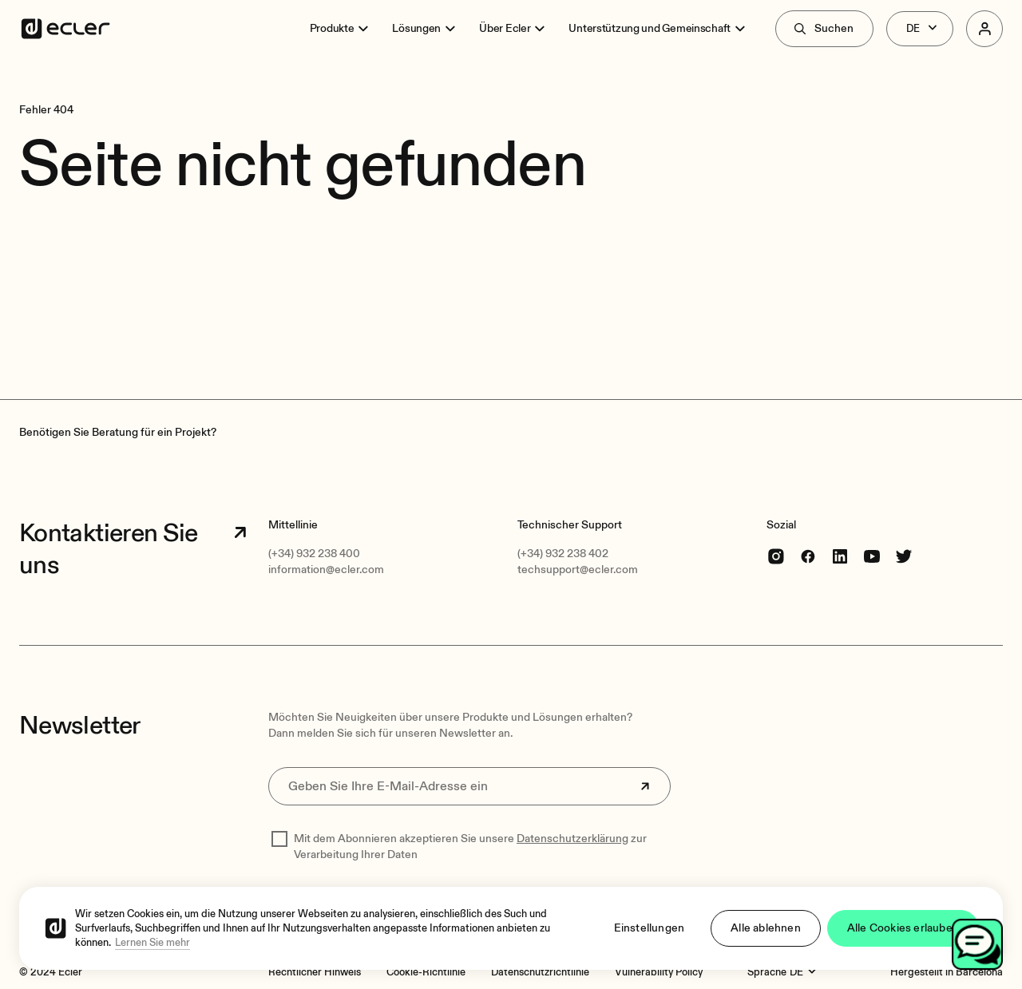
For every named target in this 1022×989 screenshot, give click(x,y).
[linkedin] (840, 556)
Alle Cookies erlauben (903, 928)
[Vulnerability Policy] (659, 972)
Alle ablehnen (766, 928)
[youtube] (871, 556)
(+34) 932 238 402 (562, 553)
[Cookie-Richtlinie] (425, 972)
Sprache (766, 972)
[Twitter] (903, 556)
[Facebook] (808, 556)
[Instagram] (776, 556)
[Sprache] (805, 972)
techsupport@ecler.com (577, 569)
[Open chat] (977, 944)
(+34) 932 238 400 (314, 553)
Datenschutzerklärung (572, 838)
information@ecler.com (326, 569)
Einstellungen (649, 928)
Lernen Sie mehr (152, 942)
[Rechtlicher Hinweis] (314, 972)
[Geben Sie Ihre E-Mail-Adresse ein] (469, 786)
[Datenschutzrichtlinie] (540, 972)
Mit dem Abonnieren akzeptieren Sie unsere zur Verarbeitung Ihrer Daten (470, 846)
